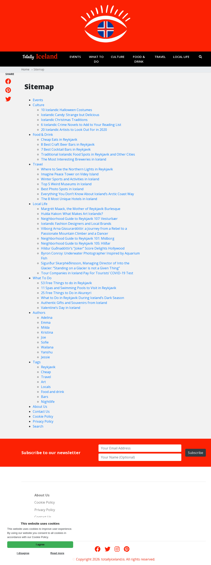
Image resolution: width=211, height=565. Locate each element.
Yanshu (47, 352)
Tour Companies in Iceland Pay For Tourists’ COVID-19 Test (87, 273)
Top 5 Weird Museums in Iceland (66, 184)
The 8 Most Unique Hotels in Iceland (69, 199)
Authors (39, 312)
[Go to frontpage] (39, 58)
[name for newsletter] (139, 457)
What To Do (96, 59)
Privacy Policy (43, 421)
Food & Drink (139, 59)
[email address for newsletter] (139, 448)
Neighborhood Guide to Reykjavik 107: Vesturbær (79, 218)
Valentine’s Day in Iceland (60, 307)
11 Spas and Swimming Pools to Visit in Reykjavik (78, 288)
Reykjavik (48, 367)
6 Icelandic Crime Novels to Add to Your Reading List (81, 124)
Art (43, 382)
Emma (45, 322)
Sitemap (39, 69)
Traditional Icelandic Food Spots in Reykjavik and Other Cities (88, 154)
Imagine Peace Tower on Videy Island (69, 174)
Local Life (181, 57)
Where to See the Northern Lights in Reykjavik (77, 169)
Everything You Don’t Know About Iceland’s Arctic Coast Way (87, 194)
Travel (160, 57)
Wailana (47, 347)
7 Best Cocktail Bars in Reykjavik (66, 149)
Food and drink (52, 391)
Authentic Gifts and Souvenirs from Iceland (74, 302)
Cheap (46, 372)
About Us (40, 406)
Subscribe (195, 452)
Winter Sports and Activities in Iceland (70, 179)
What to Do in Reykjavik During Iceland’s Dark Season (82, 297)
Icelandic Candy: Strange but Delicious (70, 115)
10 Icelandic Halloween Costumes (66, 110)
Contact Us (41, 411)
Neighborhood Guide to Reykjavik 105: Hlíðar (75, 243)
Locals (46, 386)
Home (25, 69)
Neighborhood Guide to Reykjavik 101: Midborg (77, 238)
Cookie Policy (43, 416)
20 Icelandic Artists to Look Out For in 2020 (74, 129)
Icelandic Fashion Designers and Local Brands (76, 223)
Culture (117, 57)
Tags (37, 362)
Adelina (46, 317)
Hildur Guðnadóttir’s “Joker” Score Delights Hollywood (82, 248)
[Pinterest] (8, 90)
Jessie (45, 357)
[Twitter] (8, 99)
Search (38, 426)
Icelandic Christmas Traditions (64, 119)
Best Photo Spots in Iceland (62, 189)
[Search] (200, 57)
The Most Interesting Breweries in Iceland (73, 159)
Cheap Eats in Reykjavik (59, 139)
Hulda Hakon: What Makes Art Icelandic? (72, 213)
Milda (45, 327)
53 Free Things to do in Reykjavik (66, 283)
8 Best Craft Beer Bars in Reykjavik (68, 144)
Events (75, 57)
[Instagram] (117, 549)
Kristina (47, 332)
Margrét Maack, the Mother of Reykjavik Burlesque (80, 208)
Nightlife (48, 401)
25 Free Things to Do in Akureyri (66, 293)
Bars (44, 396)
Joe (43, 337)
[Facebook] (8, 81)
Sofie (45, 342)
